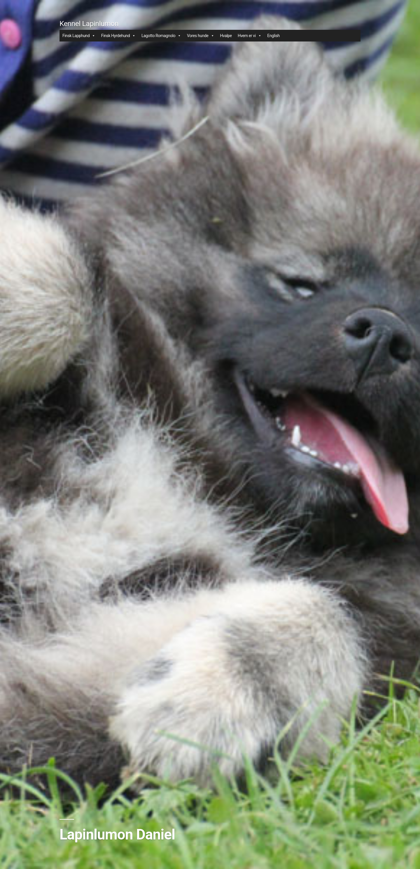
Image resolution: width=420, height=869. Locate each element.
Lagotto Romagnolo (161, 35)
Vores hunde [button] (200, 35)
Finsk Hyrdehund (118, 35)
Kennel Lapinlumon (89, 23)
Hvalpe (226, 35)
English (273, 35)
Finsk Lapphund (78, 35)
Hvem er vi (249, 35)
